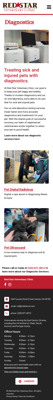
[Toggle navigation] (48, 7)
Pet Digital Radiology (18, 189)
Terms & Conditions (26, 396)
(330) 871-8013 (36, 267)
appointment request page (16, 367)
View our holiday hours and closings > (20, 372)
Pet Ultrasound (14, 247)
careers (26, 381)
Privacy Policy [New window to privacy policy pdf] (11, 396)
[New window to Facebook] (6, 285)
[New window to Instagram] (10, 285)
